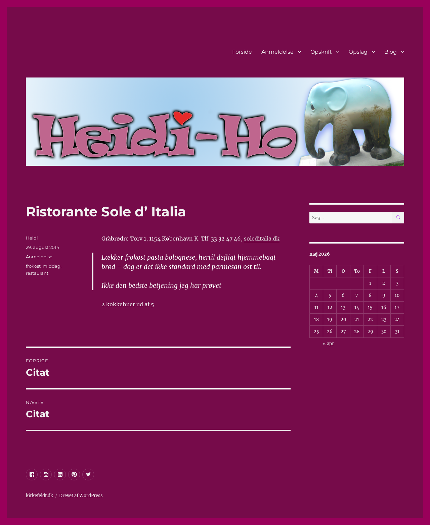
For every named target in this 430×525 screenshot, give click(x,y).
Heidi (32, 238)
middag (51, 266)
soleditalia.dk (262, 238)
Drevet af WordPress (81, 495)
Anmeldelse (277, 52)
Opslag (358, 52)
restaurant (37, 273)
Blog (390, 52)
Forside (242, 52)
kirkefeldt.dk (39, 495)
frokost (33, 266)
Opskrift (321, 52)
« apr (328, 344)
